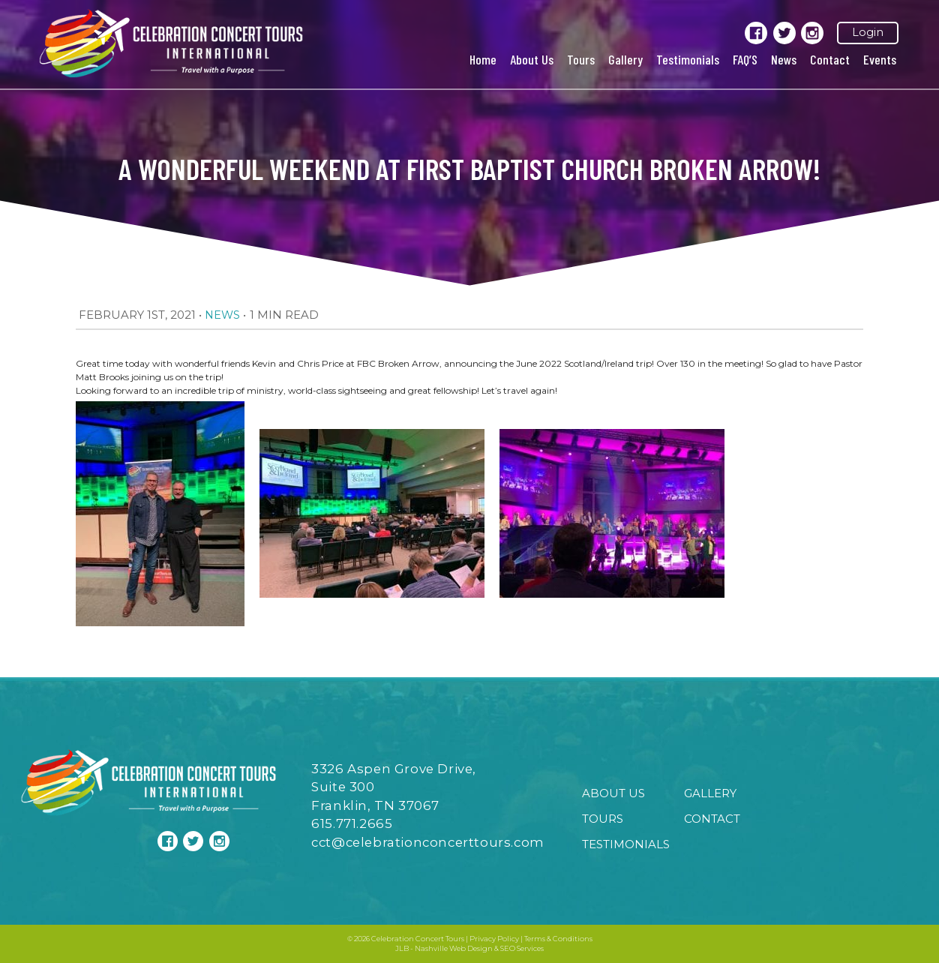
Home (483, 59)
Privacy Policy (494, 938)
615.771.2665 (351, 823)
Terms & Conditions (558, 938)
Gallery (625, 59)
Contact (830, 59)
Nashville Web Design (454, 948)
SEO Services (522, 948)
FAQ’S (745, 59)
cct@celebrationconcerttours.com (427, 842)
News (783, 59)
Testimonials (687, 59)
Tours (581, 59)
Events (879, 59)
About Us (532, 59)
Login (868, 32)
